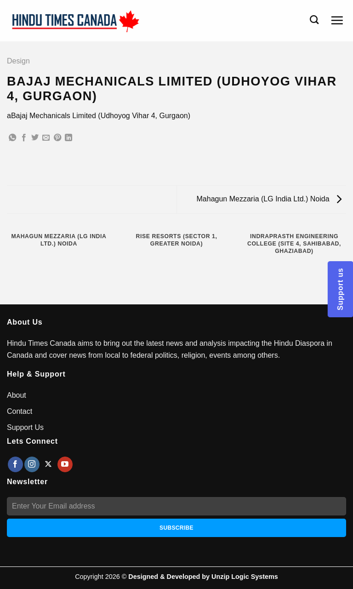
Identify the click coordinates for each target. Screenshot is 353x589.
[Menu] (337, 20)
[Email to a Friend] (46, 138)
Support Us (25, 427)
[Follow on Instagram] (32, 464)
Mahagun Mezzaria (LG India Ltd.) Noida (269, 199)
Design (18, 61)
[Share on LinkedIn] (68, 138)
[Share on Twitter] (35, 138)
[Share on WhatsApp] (12, 138)
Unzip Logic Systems (244, 576)
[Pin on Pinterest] (57, 138)
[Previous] (9, 288)
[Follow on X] (48, 464)
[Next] (34, 288)
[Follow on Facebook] (15, 464)
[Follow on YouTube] (65, 464)
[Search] (314, 19)
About (16, 395)
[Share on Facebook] (24, 138)
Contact (19, 411)
